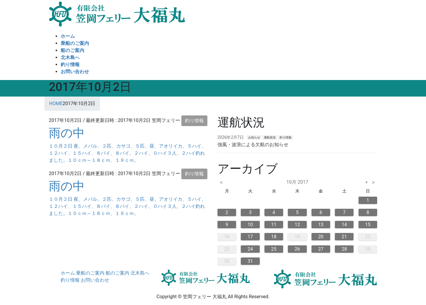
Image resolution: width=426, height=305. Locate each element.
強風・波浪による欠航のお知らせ (252, 144)
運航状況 (270, 137)
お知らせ (254, 137)
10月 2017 (297, 182)
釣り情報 (194, 120)
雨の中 (67, 133)
